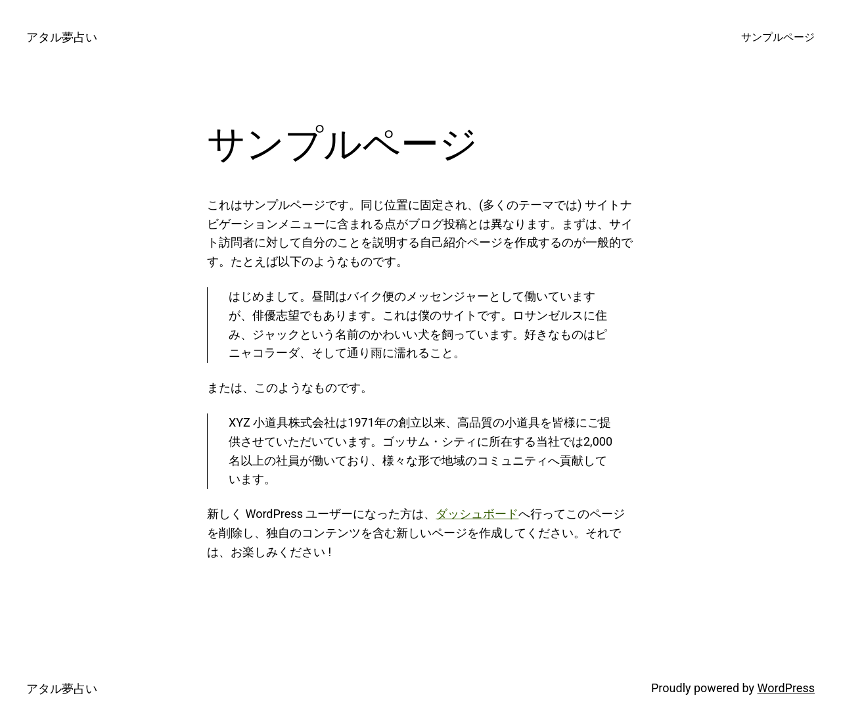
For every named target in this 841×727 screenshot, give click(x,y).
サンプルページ (778, 37)
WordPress (786, 688)
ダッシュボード (477, 514)
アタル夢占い (61, 37)
